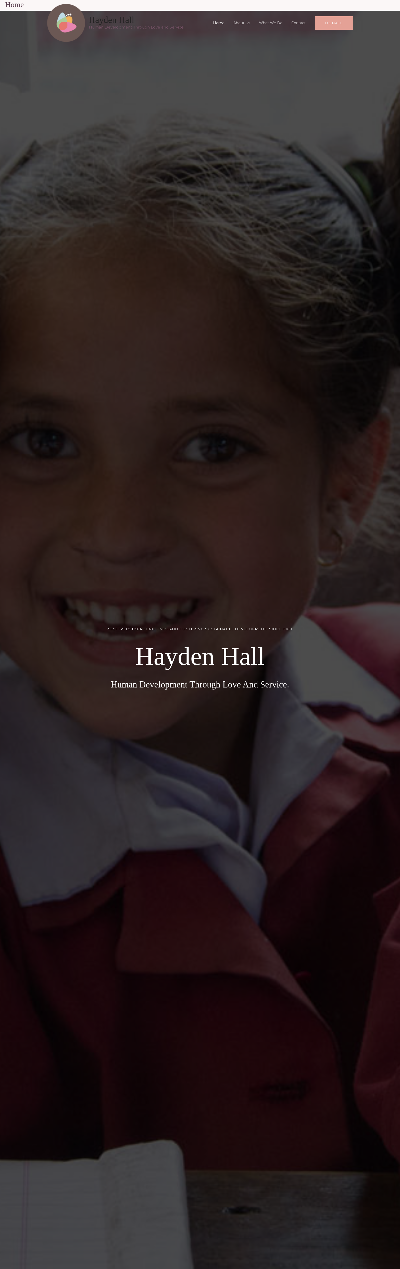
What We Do (273, 23)
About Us (246, 23)
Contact (299, 23)
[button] (334, 23)
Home (225, 23)
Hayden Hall (111, 20)
